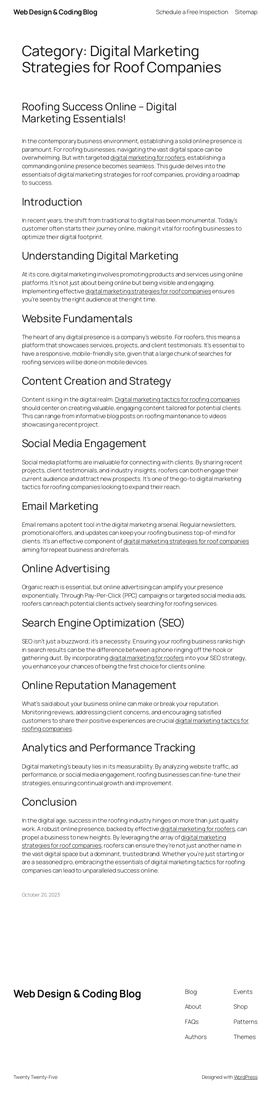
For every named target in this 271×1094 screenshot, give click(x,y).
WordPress (246, 1077)
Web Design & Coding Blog (55, 12)
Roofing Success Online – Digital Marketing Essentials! (99, 112)
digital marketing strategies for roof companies (148, 291)
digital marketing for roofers (147, 157)
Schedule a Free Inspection (192, 12)
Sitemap (246, 12)
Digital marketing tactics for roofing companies (177, 399)
